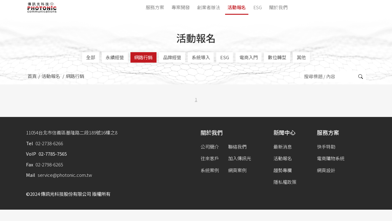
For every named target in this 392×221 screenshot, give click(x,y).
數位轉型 (277, 57)
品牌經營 (172, 57)
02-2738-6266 (49, 143)
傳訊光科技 (42, 7)
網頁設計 (326, 170)
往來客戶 (210, 158)
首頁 (32, 76)
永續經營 (115, 57)
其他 (301, 57)
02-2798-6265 (49, 164)
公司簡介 (210, 146)
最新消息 (282, 146)
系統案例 (210, 170)
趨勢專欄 (282, 170)
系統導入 (201, 57)
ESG (257, 7)
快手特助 (326, 146)
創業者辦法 (208, 7)
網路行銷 (143, 57)
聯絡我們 (237, 146)
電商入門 (248, 57)
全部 (90, 57)
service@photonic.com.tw (65, 175)
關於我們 (278, 7)
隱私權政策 (284, 182)
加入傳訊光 (239, 158)
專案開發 (181, 7)
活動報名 (237, 7)
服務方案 (155, 7)
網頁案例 (237, 170)
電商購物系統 (331, 158)
